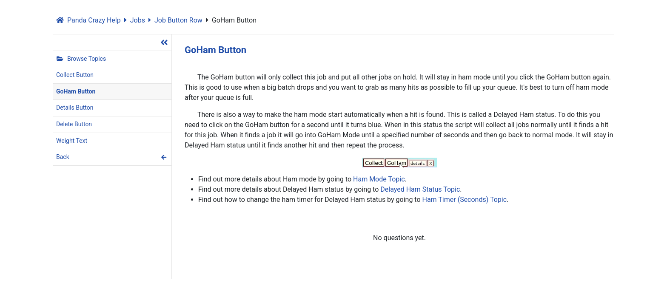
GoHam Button (231, 20)
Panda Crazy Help (88, 20)
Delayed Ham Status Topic (420, 189)
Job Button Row (175, 20)
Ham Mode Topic (379, 179)
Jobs (134, 20)
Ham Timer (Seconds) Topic (464, 200)
